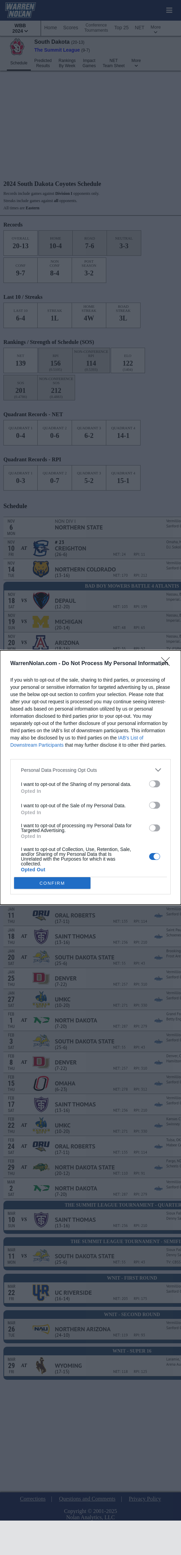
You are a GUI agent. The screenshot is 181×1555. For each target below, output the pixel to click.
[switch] (154, 783)
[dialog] (90, 777)
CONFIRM (52, 883)
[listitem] (90, 770)
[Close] (167, 663)
